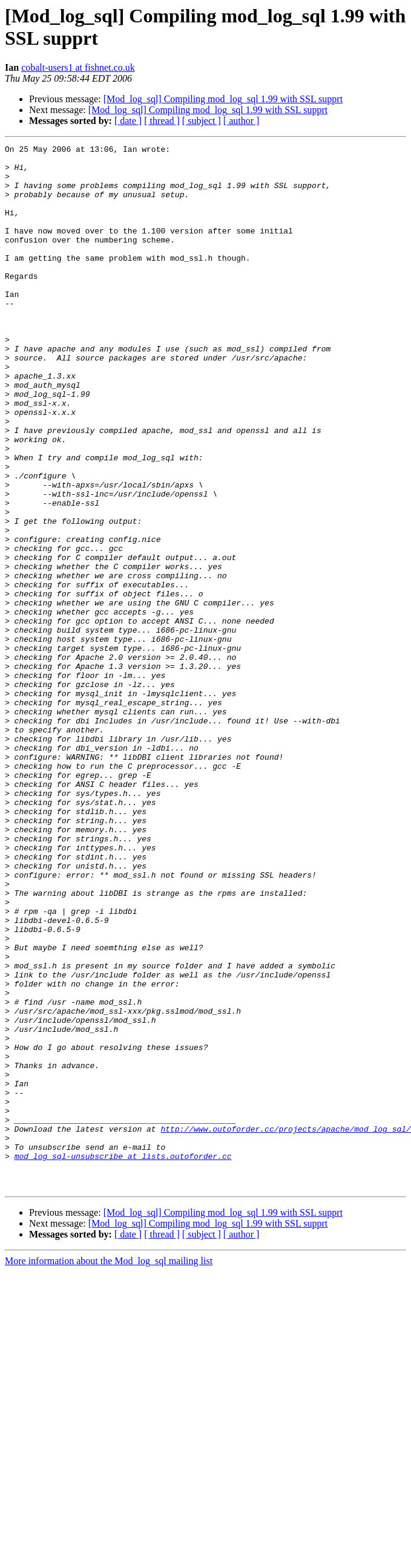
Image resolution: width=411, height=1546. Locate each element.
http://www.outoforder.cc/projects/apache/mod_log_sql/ (285, 1326)
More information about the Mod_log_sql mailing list (108, 1469)
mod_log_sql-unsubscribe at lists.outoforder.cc (123, 1359)
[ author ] (241, 121)
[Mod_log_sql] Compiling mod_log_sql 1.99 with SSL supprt (223, 99)
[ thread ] (162, 121)
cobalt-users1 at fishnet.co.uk (78, 67)
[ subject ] (201, 121)
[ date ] (128, 121)
